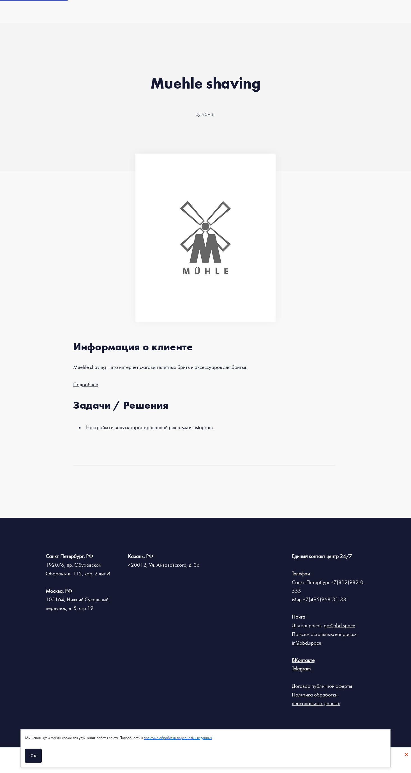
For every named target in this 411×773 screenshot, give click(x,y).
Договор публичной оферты (322, 686)
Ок (33, 755)
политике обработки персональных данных (178, 738)
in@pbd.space (306, 643)
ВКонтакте (303, 660)
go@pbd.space (339, 625)
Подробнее (85, 384)
